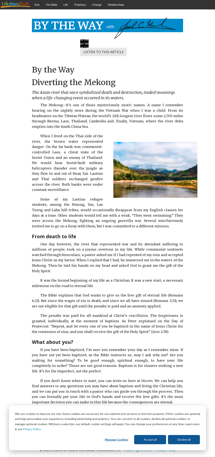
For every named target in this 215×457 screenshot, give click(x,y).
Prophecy (80, 4)
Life (66, 4)
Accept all (150, 439)
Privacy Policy (32, 429)
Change (97, 4)
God (36, 4)
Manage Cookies (116, 439)
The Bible (51, 4)
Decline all (184, 439)
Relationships (116, 4)
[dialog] (107, 427)
